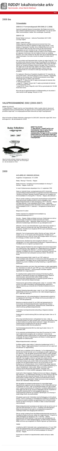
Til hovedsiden (21, 23)
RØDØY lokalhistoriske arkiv (30, 5)
